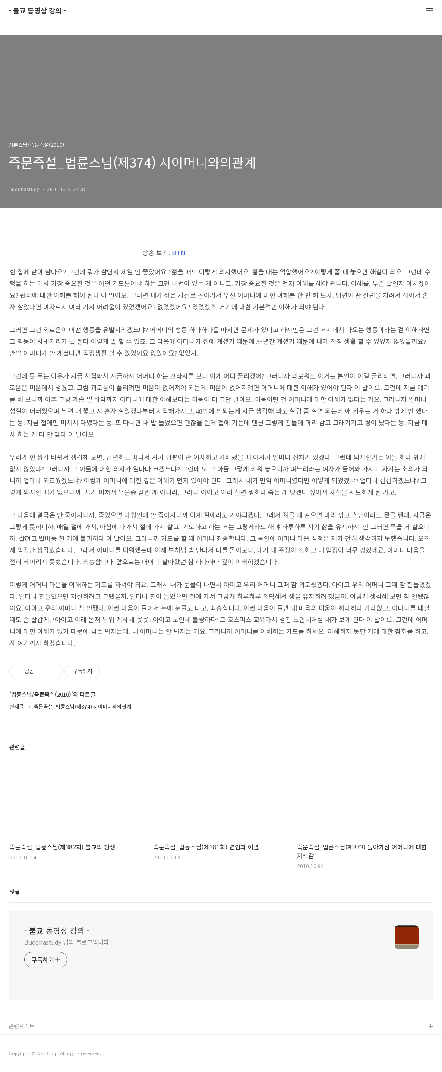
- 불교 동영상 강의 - (37, 11)
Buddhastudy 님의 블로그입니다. (67, 942)
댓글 (14, 892)
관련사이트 (22, 1026)
